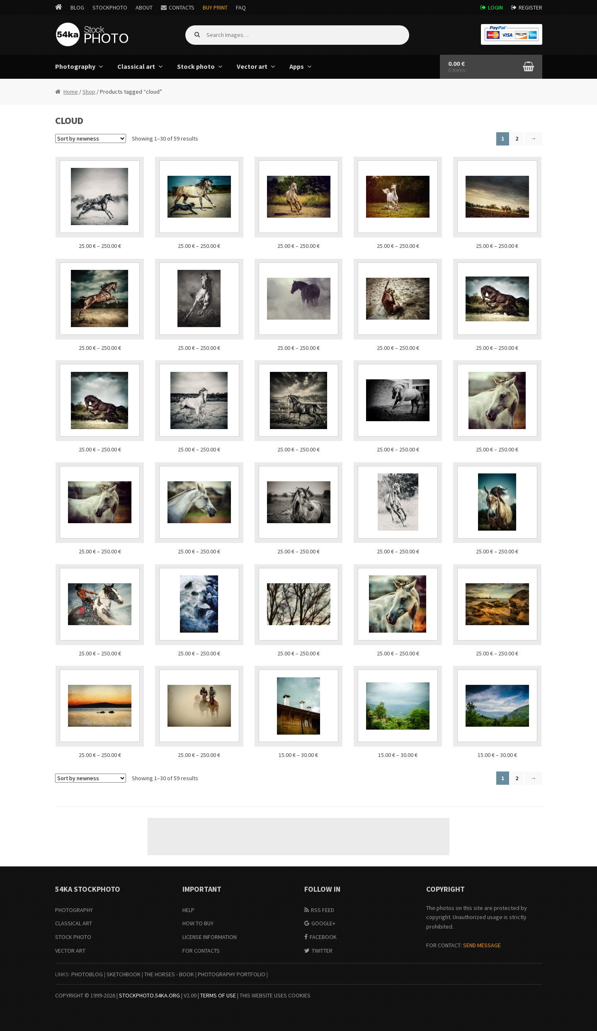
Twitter (322, 950)
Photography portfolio (231, 974)
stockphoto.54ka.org (149, 995)
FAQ (241, 7)
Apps (296, 66)
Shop (89, 91)
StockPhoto (109, 7)
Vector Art (70, 950)
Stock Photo (73, 937)
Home (70, 91)
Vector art (252, 66)
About (144, 7)
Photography (75, 66)
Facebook (323, 937)
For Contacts (201, 950)
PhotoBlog (87, 974)
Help (188, 910)
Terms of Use (218, 995)
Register (530, 7)
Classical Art (73, 923)
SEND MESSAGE (482, 945)
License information (209, 937)
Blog (77, 7)
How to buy (198, 923)
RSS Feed (322, 910)
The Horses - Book (169, 974)
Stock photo (196, 66)
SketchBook (124, 974)
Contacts (181, 7)
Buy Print (215, 7)
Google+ (323, 923)
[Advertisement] (298, 836)
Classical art (136, 66)
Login (495, 7)
